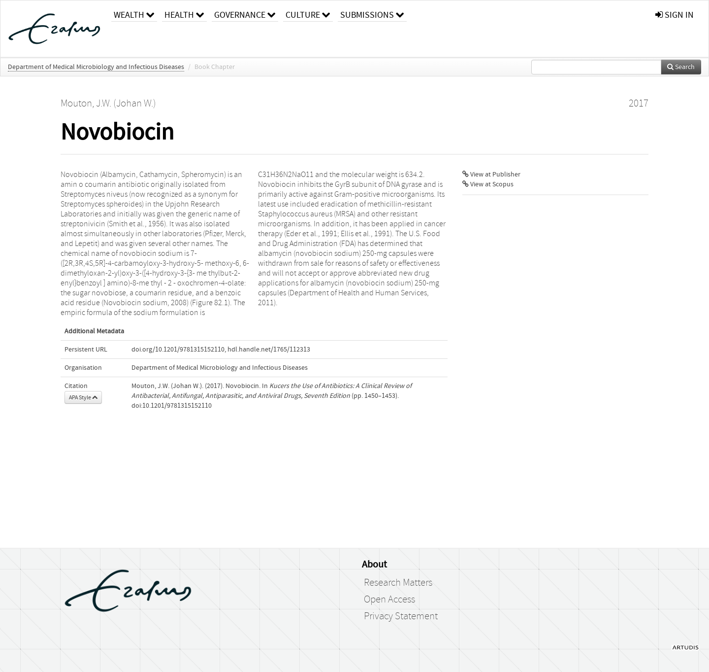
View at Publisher (491, 174)
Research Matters (398, 583)
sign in (674, 15)
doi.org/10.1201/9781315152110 (178, 350)
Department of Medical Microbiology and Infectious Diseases (96, 67)
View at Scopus (488, 184)
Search (681, 67)
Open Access (389, 599)
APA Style (83, 397)
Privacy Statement (401, 616)
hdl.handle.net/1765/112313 (268, 350)
